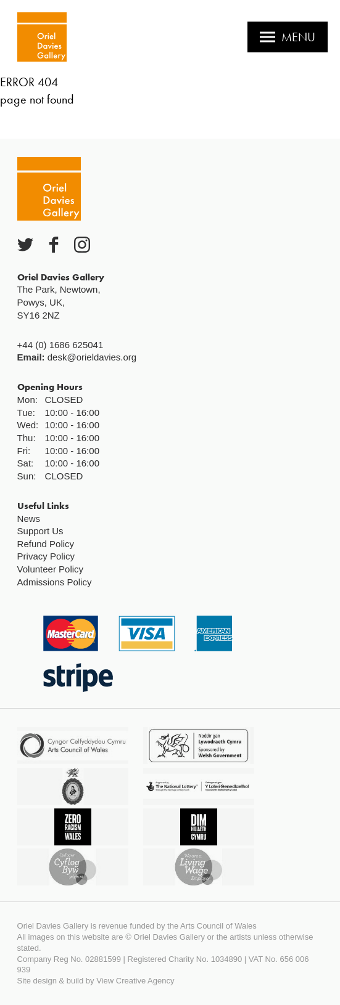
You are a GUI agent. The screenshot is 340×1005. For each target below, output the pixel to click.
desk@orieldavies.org (92, 357)
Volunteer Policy (50, 569)
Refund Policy (46, 544)
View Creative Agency (135, 980)
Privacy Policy (46, 556)
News (29, 518)
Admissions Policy (54, 582)
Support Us (40, 531)
